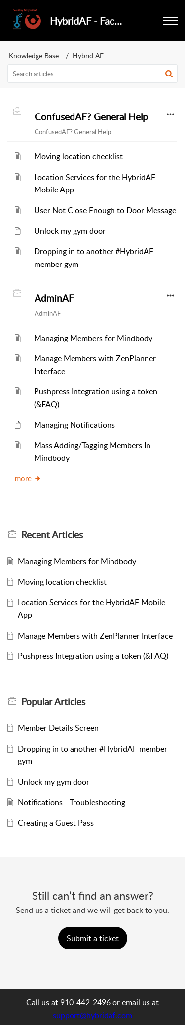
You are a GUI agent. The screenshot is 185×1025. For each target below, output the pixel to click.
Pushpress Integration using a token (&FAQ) (93, 655)
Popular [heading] (53, 701)
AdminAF (54, 298)
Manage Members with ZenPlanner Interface (95, 635)
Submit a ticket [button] (93, 938)
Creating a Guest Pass (56, 822)
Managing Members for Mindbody (93, 338)
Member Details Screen (58, 727)
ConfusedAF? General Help (91, 117)
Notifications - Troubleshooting (71, 802)
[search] (92, 73)
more (28, 478)
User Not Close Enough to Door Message (105, 210)
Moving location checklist (78, 156)
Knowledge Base (34, 55)
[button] (169, 73)
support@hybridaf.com (92, 1015)
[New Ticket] (92, 938)
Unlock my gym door (70, 231)
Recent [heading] (52, 535)
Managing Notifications (74, 424)
